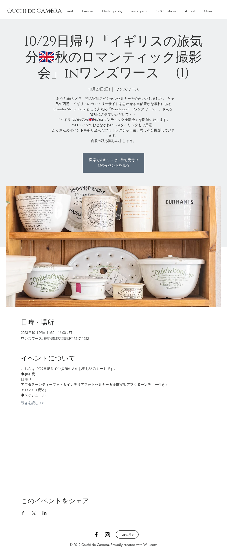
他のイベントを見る (113, 165)
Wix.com (150, 545)
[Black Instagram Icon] (107, 534)
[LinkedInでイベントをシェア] (44, 513)
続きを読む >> (32, 403)
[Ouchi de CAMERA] (37, 11)
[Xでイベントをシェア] (34, 513)
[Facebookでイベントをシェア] (23, 513)
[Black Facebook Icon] (96, 534)
